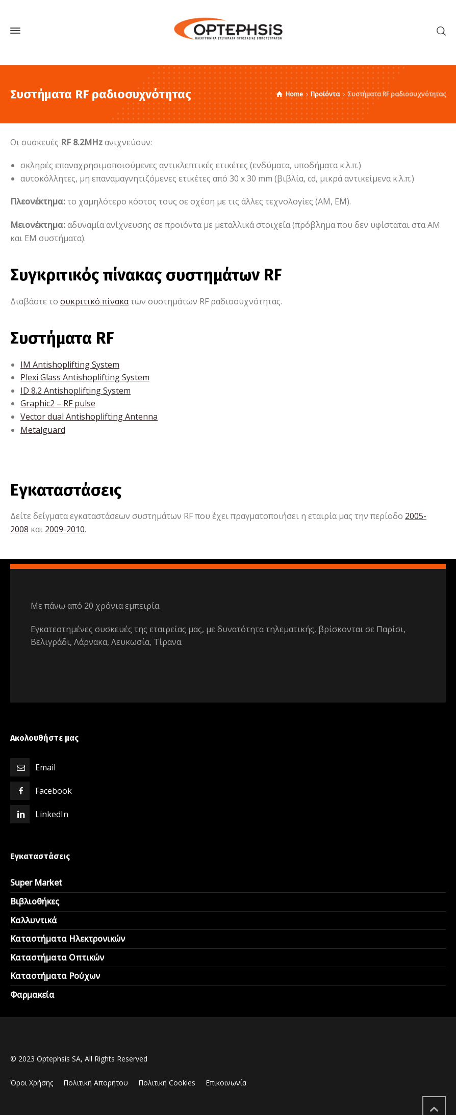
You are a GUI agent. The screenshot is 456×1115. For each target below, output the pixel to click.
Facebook (53, 790)
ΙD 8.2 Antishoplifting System (75, 390)
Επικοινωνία (226, 1082)
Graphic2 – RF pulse (57, 403)
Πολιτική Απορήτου (95, 1082)
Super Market (36, 882)
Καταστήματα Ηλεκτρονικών (67, 938)
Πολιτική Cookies (166, 1082)
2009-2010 (65, 529)
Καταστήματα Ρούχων (55, 975)
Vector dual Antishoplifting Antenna (89, 416)
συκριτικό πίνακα (94, 301)
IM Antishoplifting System (69, 364)
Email (45, 767)
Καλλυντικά (33, 920)
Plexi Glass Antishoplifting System (84, 377)
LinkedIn (51, 814)
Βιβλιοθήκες (34, 901)
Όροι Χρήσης (31, 1082)
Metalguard (42, 429)
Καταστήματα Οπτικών (57, 957)
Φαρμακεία (32, 994)
